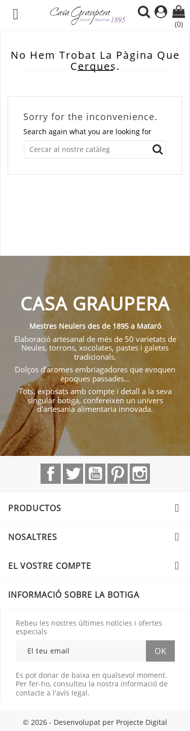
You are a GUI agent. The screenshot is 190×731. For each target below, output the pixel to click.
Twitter (73, 474)
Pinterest (117, 474)
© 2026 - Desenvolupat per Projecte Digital (95, 722)
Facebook (51, 474)
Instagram (140, 474)
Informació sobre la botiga (73, 594)
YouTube (95, 474)
